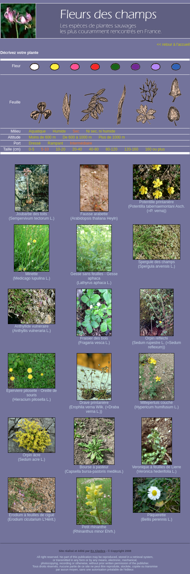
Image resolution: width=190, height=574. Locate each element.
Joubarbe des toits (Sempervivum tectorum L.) (32, 214)
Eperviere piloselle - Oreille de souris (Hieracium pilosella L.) (31, 393)
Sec (76, 131)
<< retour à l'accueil (173, 44)
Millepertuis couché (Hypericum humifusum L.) (156, 403)
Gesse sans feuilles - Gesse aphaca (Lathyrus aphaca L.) (93, 276)
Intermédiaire (81, 143)
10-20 (60, 149)
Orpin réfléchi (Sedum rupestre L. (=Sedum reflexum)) (156, 341)
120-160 (131, 149)
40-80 (94, 149)
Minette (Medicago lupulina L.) (31, 274)
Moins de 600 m (42, 137)
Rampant (55, 143)
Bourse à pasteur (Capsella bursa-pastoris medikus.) (94, 467)
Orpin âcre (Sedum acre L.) (31, 455)
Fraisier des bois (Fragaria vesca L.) (94, 339)
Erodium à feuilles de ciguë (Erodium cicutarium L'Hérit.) (32, 515)
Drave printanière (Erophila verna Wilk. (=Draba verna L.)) (94, 405)
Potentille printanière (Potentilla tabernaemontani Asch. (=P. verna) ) (156, 204)
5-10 (45, 149)
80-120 (111, 149)
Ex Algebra (98, 551)
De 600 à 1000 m (77, 137)
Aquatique (37, 131)
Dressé (35, 143)
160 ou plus (155, 149)
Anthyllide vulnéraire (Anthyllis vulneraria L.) (31, 327)
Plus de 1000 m (111, 137)
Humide (59, 131)
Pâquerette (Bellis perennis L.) (156, 515)
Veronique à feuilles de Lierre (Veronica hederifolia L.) (156, 467)
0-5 (31, 149)
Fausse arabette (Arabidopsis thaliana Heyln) (94, 214)
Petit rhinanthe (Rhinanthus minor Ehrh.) (94, 527)
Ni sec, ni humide (100, 131)
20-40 (77, 149)
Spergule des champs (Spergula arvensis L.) (156, 262)
